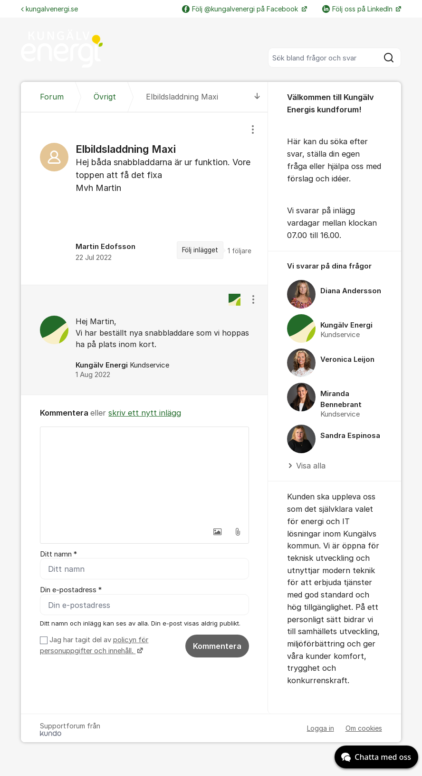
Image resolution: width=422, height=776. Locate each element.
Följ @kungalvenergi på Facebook (241, 9)
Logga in (320, 729)
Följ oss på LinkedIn (358, 9)
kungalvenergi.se (49, 9)
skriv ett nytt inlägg (144, 413)
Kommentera (217, 646)
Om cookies (363, 729)
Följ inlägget (200, 250)
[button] (218, 531)
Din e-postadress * (71, 590)
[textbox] (144, 474)
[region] (144, 198)
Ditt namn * (58, 554)
